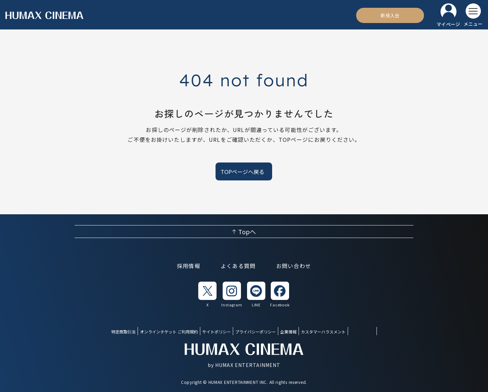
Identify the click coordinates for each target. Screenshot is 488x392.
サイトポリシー (216, 331)
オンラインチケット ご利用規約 (169, 331)
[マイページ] (448, 15)
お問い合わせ (293, 266)
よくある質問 (238, 266)
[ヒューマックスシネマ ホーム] (44, 15)
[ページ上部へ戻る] (244, 231)
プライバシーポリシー (255, 331)
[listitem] (207, 295)
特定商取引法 (123, 331)
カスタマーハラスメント (323, 331)
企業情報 (288, 331)
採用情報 (188, 266)
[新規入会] (390, 15)
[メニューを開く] (473, 15)
